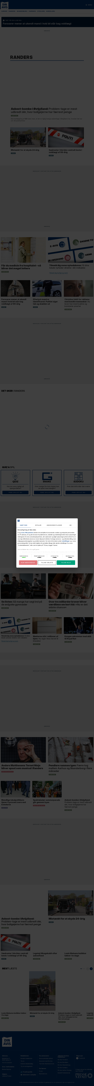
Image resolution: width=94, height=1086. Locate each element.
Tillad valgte (47, 562)
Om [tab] (70, 525)
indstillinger (66, 541)
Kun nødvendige (28, 562)
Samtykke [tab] (23, 525)
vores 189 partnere (27, 532)
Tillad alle (66, 562)
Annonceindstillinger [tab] (54, 525)
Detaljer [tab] (38, 525)
